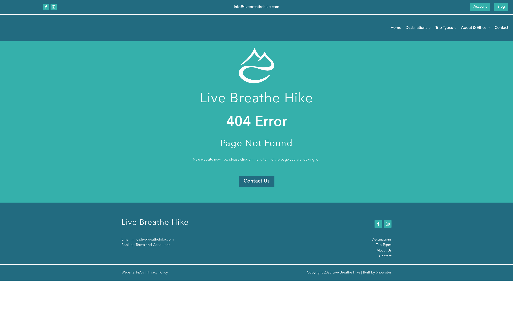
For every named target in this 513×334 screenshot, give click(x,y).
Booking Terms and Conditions (146, 245)
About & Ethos (473, 28)
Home (396, 28)
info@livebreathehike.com (153, 239)
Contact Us (257, 181)
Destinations (416, 28)
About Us (384, 250)
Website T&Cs (133, 272)
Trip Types (444, 28)
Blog (501, 6)
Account (480, 6)
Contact (501, 28)
